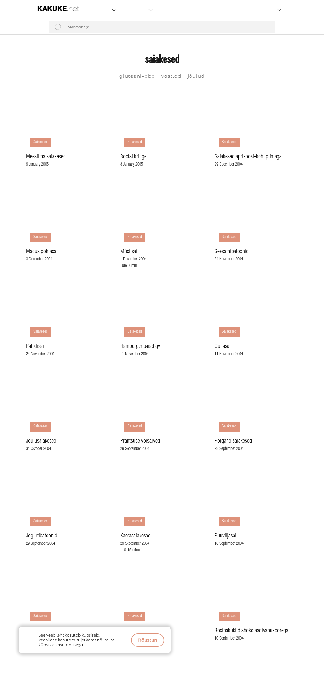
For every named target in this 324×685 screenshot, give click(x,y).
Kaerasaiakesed (135, 536)
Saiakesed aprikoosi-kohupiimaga (248, 157)
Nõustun (147, 640)
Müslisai (128, 252)
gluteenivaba (137, 76)
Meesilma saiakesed (46, 157)
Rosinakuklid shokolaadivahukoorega (251, 631)
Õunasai (223, 346)
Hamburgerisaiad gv (140, 346)
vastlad (171, 76)
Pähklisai (35, 346)
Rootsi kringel (134, 157)
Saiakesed (40, 142)
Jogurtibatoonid (41, 536)
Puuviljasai (225, 536)
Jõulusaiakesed (41, 441)
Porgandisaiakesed (233, 441)
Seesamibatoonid (232, 252)
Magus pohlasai (42, 252)
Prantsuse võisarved (140, 441)
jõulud (196, 76)
